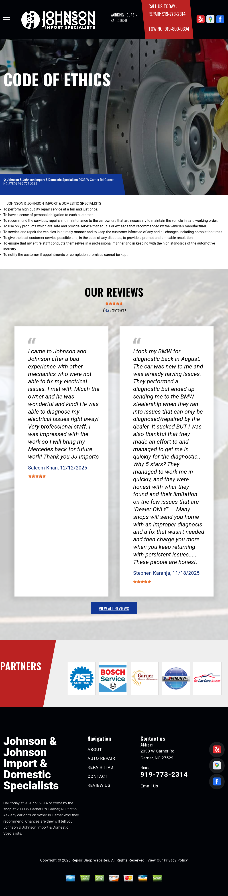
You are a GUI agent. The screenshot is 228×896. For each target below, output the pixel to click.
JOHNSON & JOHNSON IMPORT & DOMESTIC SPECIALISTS (54, 203)
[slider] (114, 303)
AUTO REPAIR (101, 758)
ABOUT (95, 749)
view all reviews (114, 608)
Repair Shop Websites (90, 860)
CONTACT (98, 776)
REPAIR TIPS (100, 767)
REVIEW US (99, 785)
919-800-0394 (177, 28)
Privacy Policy (176, 860)
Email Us (149, 786)
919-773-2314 (174, 13)
